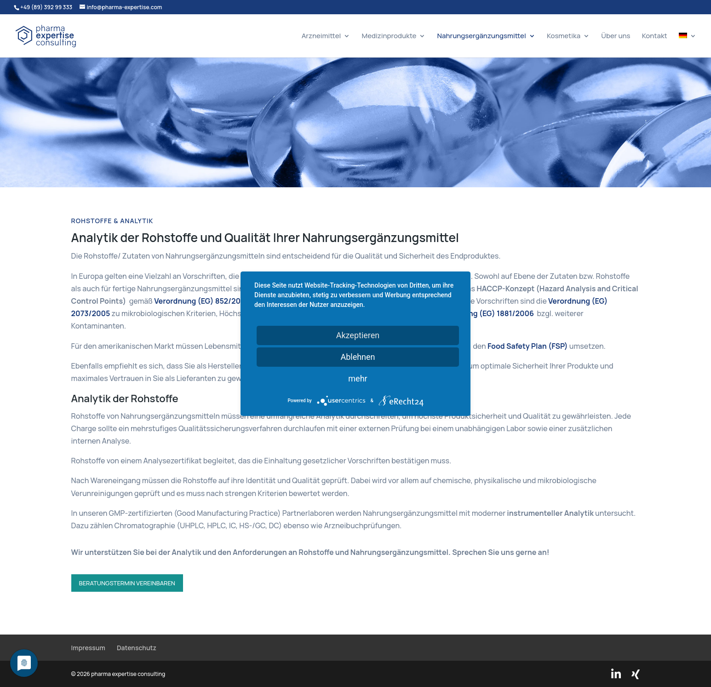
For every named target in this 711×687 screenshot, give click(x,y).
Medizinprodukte (388, 36)
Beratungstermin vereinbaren (127, 583)
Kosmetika (563, 36)
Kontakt (654, 36)
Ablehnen (357, 356)
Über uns (615, 36)
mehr (357, 378)
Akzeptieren (358, 335)
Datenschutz (136, 647)
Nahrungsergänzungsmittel (481, 36)
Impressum (88, 647)
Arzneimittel (321, 36)
